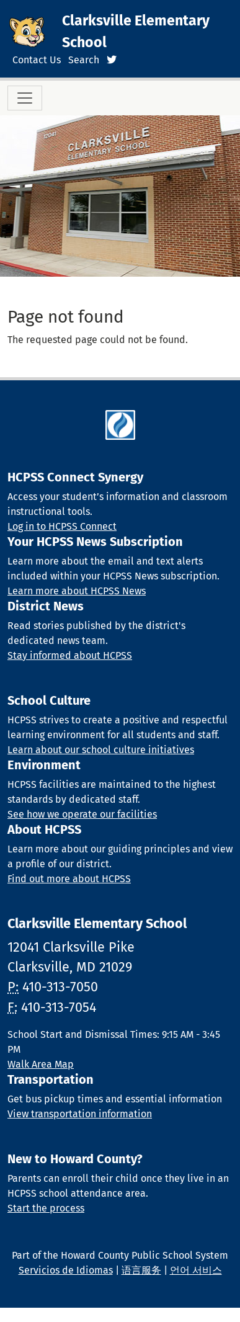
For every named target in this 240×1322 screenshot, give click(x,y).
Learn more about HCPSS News (76, 591)
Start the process (45, 1208)
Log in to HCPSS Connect (62, 526)
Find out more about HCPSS (69, 879)
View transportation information (79, 1114)
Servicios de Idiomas (66, 1270)
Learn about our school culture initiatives (100, 750)
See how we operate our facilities (82, 814)
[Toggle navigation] (24, 98)
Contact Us (36, 60)
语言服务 (141, 1270)
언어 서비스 (196, 1270)
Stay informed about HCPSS (69, 655)
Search (83, 60)
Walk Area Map (40, 1064)
